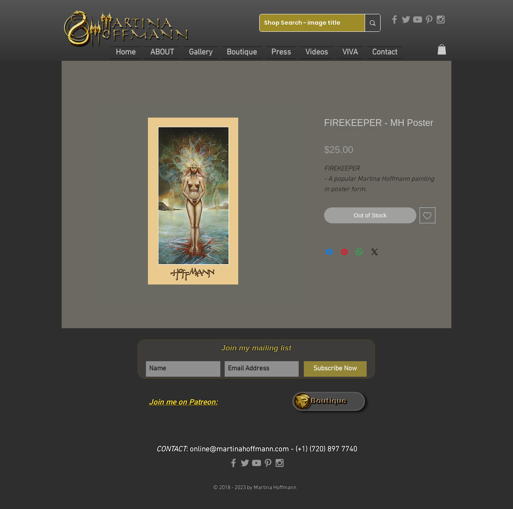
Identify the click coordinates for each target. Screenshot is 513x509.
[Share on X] (374, 252)
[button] (162, 52)
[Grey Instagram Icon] (440, 19)
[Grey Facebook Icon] (394, 19)
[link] (441, 49)
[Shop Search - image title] (306, 22)
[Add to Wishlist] (428, 215)
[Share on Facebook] (329, 252)
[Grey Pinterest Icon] (429, 19)
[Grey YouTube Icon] (417, 19)
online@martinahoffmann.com (239, 449)
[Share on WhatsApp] (359, 252)
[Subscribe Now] (335, 369)
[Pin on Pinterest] (344, 252)
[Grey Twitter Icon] (406, 19)
